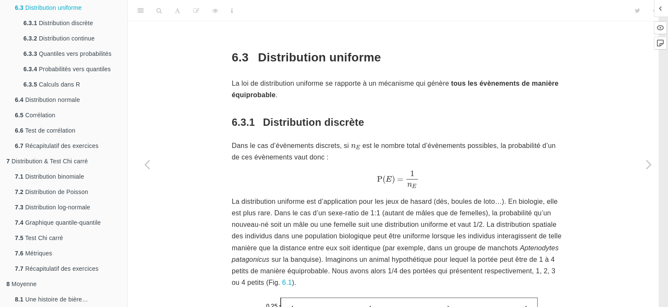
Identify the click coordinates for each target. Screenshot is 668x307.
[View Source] (215, 10)
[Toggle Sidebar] (140, 10)
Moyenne (21, 284)
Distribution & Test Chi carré (47, 161)
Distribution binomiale (49, 176)
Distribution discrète (58, 23)
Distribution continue (59, 38)
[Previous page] (147, 164)
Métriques (33, 253)
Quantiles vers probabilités (67, 53)
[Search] (159, 10)
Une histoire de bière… (51, 299)
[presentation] (355, 147)
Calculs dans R (51, 84)
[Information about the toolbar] (232, 10)
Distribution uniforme (48, 7)
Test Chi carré (39, 238)
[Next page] (649, 164)
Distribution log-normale (52, 207)
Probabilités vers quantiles (67, 69)
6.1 (287, 282)
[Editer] (196, 10)
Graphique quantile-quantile (58, 222)
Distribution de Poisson (51, 191)
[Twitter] (637, 10)
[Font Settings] (177, 10)
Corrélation (35, 115)
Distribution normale (47, 99)
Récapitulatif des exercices (56, 145)
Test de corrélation (45, 130)
